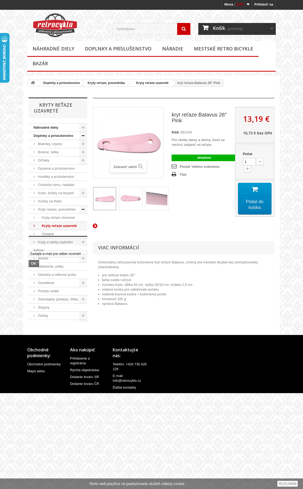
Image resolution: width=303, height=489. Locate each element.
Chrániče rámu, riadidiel (55, 185)
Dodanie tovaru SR (84, 471)
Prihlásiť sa (263, 4)
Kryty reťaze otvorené (56, 218)
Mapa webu (36, 466)
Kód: (176, 132)
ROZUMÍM (287, 484)
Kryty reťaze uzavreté (151, 83)
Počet (247, 154)
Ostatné (45, 234)
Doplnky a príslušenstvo (118, 48)
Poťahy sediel (48, 291)
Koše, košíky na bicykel (55, 193)
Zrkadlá (43, 332)
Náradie (172, 48)
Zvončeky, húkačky (52, 324)
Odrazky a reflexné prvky (56, 275)
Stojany (43, 307)
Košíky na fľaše (49, 201)
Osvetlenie (45, 283)
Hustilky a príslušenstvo (55, 177)
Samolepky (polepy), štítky (57, 299)
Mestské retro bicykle (223, 48)
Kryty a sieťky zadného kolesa (53, 246)
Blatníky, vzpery (49, 144)
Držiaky (43, 160)
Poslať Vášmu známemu (199, 167)
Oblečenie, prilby (50, 266)
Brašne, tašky (48, 152)
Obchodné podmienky (44, 459)
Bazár (40, 63)
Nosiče (42, 258)
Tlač (183, 174)
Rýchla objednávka (84, 465)
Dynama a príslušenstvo (56, 168)
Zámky (42, 316)
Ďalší (96, 225)
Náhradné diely (53, 48)
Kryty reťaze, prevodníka (106, 83)
